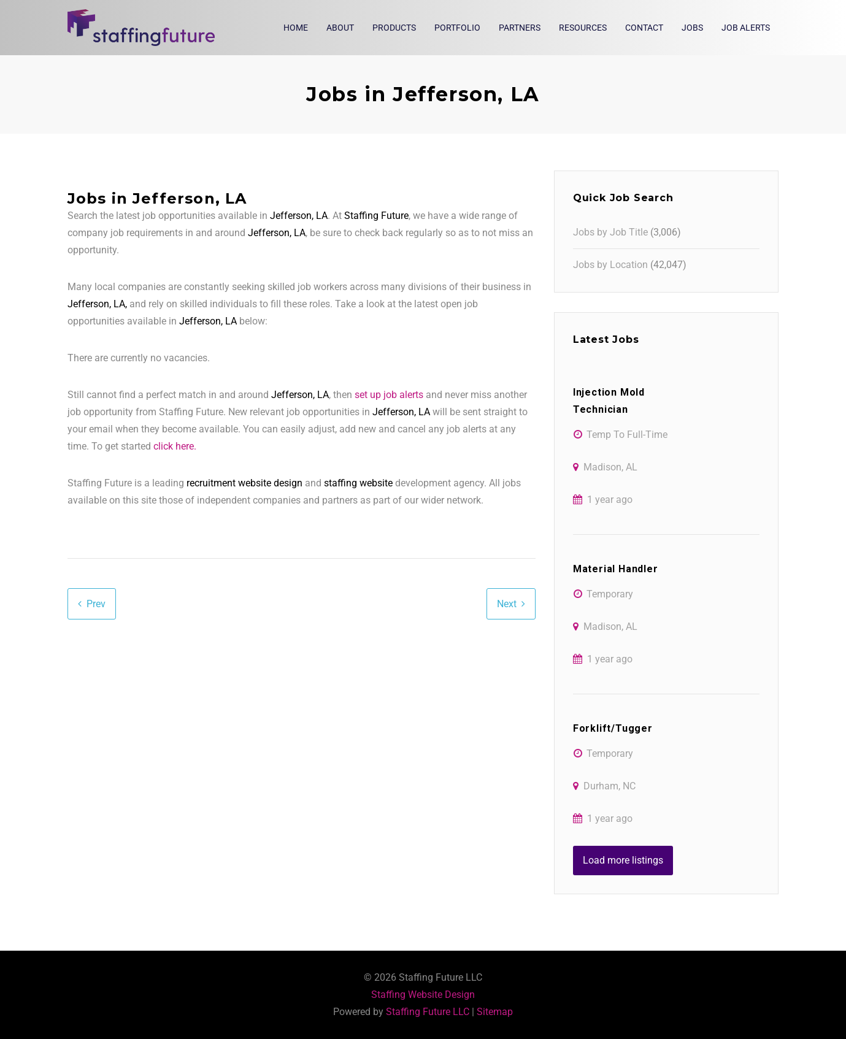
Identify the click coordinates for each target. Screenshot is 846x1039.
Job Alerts (745, 28)
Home (295, 28)
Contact (644, 28)
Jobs (692, 28)
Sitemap (495, 1012)
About (340, 28)
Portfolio (457, 28)
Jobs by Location (610, 264)
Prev (96, 604)
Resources (583, 28)
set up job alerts (389, 395)
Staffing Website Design (423, 994)
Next (507, 604)
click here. (174, 446)
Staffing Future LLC (427, 1012)
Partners (519, 28)
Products (394, 28)
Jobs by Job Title (610, 232)
